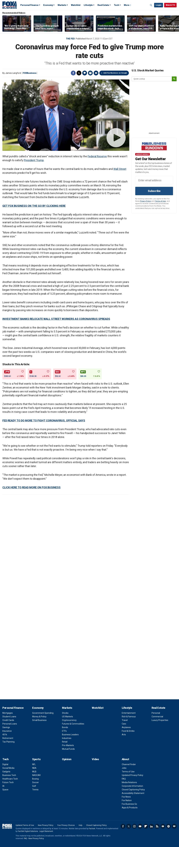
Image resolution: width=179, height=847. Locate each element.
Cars (124, 724)
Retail (64, 742)
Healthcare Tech (10, 779)
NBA (34, 768)
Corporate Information (132, 786)
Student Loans (9, 716)
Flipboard (145, 826)
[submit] (174, 78)
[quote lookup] (152, 78)
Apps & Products (130, 807)
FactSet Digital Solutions (28, 831)
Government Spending (42, 713)
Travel (125, 720)
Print (90, 73)
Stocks (65, 713)
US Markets (67, 716)
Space (5, 789)
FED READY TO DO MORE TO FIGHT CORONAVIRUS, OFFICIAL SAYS (43, 420)
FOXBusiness (29, 73)
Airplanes (126, 727)
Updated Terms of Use (25, 825)
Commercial (157, 716)
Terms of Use (160, 201)
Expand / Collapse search (151, 5)
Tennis (35, 789)
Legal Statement (46, 831)
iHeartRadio (174, 826)
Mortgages (7, 713)
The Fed (70, 38)
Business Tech (9, 775)
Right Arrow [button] (173, 23)
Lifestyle (88, 5)
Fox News (126, 797)
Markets (62, 5)
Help (80, 825)
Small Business (39, 720)
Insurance (7, 731)
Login (158, 5)
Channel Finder (129, 764)
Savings (6, 727)
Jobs (124, 768)
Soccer (35, 782)
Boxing (35, 779)
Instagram (134, 826)
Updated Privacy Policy (132, 775)
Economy (48, 5)
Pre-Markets (68, 745)
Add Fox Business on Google (115, 73)
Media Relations (129, 782)
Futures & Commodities (73, 724)
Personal (156, 713)
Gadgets (6, 771)
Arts (124, 734)
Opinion (66, 759)
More (126, 5)
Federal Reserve (97, 156)
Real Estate (103, 5)
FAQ (124, 779)
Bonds (65, 727)
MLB (34, 771)
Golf (34, 786)
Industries (66, 738)
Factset (92, 829)
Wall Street (119, 168)
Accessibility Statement (133, 793)
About (125, 759)
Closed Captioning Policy (133, 789)
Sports (36, 759)
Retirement (7, 738)
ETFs (64, 731)
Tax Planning (8, 742)
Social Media (8, 768)
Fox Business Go (129, 804)
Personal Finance (29, 5)
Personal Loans (9, 724)
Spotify (168, 826)
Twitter (79, 73)
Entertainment (129, 713)
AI (3, 786)
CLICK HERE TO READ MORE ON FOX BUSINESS (31, 487)
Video (95, 759)
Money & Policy (39, 716)
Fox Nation (127, 800)
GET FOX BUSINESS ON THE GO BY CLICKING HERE (34, 205)
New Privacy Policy (45, 825)
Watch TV (170, 5)
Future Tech (8, 782)
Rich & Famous (129, 716)
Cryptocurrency (69, 720)
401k (4, 734)
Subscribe (154, 191)
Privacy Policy (145, 201)
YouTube (140, 826)
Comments (84, 73)
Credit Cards (8, 720)
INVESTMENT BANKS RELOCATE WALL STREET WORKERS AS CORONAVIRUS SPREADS (56, 318)
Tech (116, 5)
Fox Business (9, 5)
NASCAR (36, 775)
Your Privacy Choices (66, 825)
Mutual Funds (68, 749)
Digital (5, 764)
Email (96, 73)
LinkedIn (151, 826)
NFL (34, 764)
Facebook (73, 73)
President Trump (34, 160)
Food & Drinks (128, 731)
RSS (157, 826)
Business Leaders (70, 734)
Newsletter (162, 826)
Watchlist (75, 5)
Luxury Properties (160, 720)
